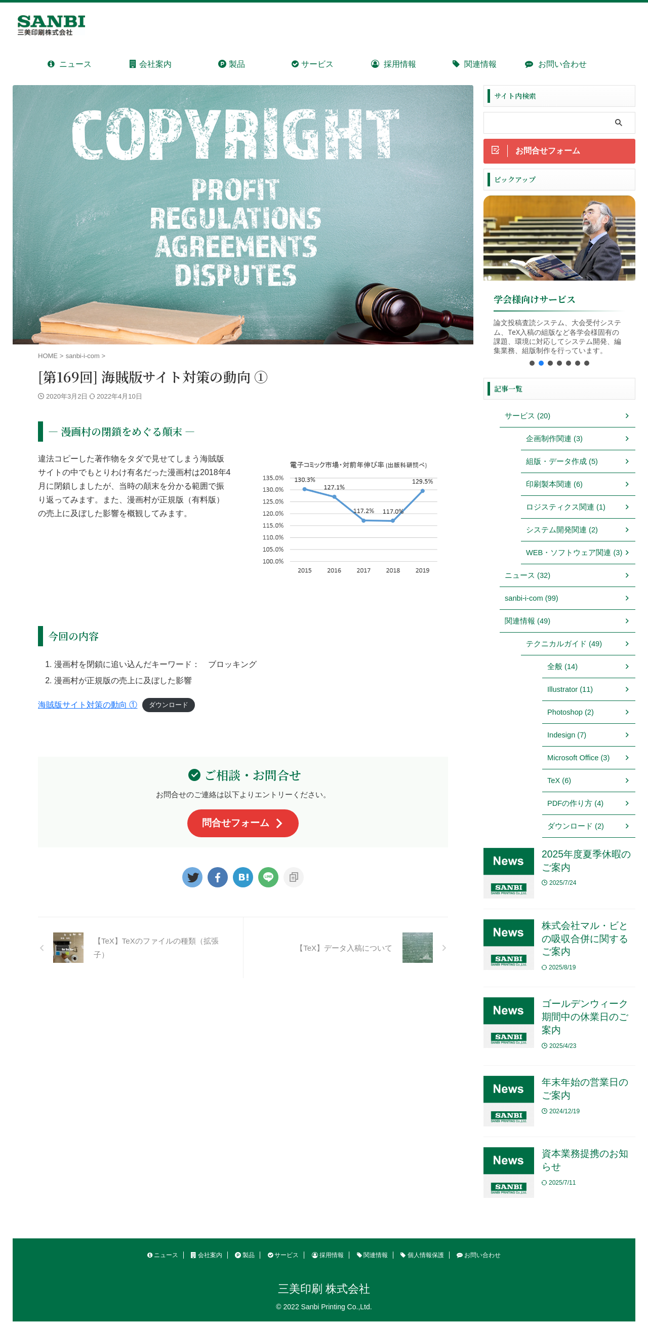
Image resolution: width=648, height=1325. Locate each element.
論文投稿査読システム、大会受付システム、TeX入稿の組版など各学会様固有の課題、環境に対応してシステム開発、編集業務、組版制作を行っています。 (557, 337)
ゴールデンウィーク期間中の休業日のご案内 (585, 1019)
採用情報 (393, 64)
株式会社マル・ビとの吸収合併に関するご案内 (585, 939)
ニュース (70, 64)
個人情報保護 (421, 1258)
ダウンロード (168, 705)
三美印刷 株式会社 (324, 1291)
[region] (559, 284)
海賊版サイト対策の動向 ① (87, 704)
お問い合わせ (555, 64)
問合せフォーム (243, 822)
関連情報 (475, 64)
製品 (231, 64)
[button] (532, 363)
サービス (312, 64)
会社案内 (150, 64)
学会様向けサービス (535, 300)
